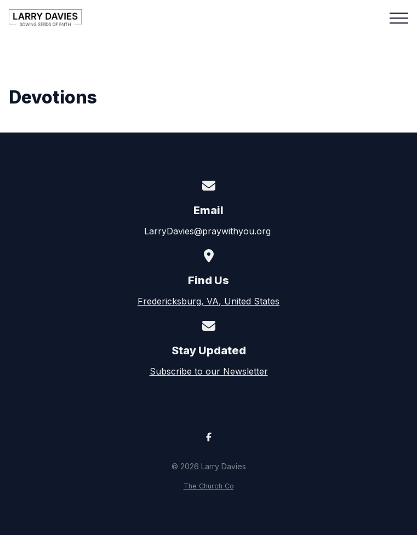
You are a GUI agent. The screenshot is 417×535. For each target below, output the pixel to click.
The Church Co (209, 486)
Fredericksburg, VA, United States (208, 301)
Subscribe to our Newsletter (209, 371)
